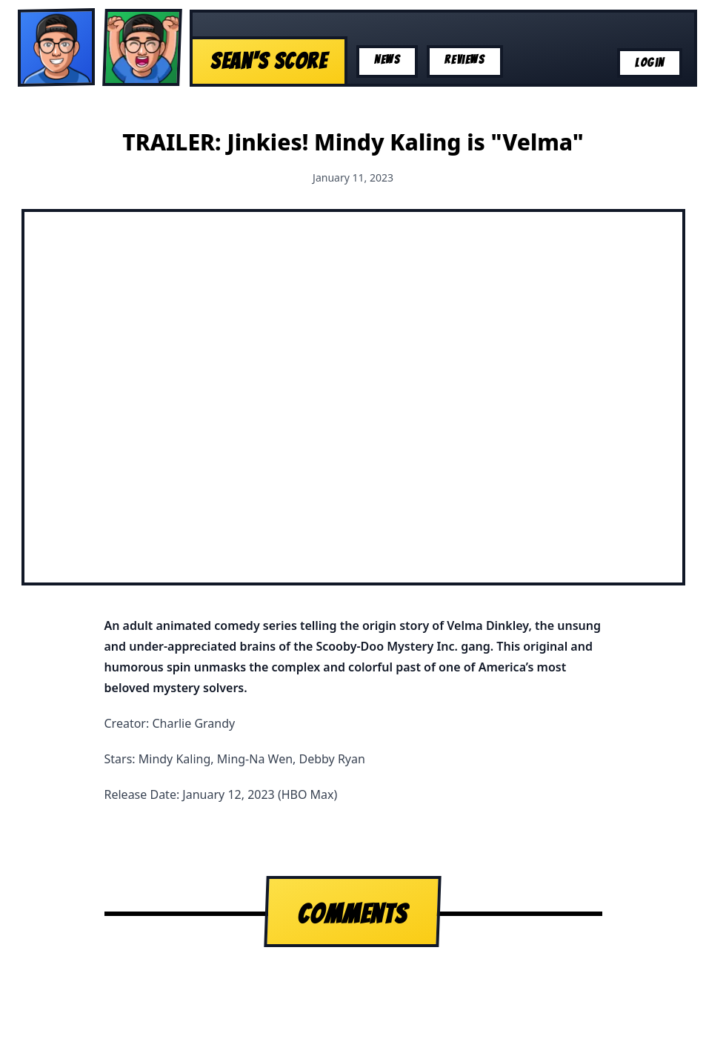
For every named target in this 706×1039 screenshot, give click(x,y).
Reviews (464, 59)
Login (650, 62)
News (387, 59)
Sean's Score (268, 61)
